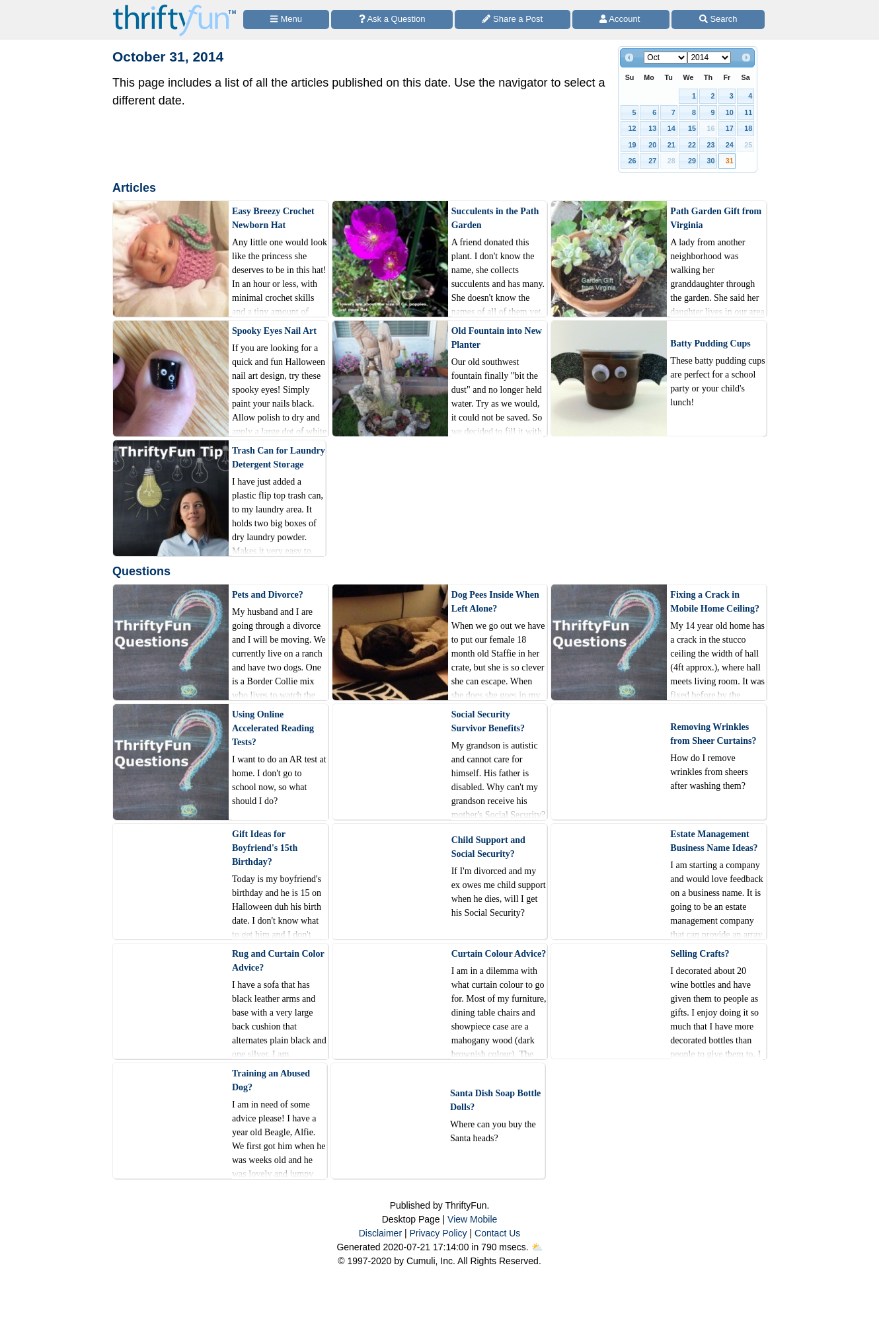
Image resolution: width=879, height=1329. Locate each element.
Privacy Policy (438, 1233)
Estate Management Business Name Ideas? (713, 841)
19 (632, 145)
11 (748, 112)
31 (730, 161)
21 (671, 145)
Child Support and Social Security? (488, 847)
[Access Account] (621, 19)
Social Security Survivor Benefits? (488, 721)
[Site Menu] (286, 19)
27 (652, 161)
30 (710, 161)
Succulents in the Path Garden (495, 218)
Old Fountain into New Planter (496, 338)
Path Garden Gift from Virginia (715, 218)
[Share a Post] (512, 19)
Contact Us (497, 1233)
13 (652, 128)
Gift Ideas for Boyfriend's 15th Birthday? (264, 848)
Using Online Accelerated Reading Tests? (273, 728)
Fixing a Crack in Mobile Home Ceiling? (714, 602)
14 (671, 128)
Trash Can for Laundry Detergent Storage (278, 457)
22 (692, 145)
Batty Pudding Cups (710, 343)
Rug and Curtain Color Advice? (278, 961)
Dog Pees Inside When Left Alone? (495, 602)
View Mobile (472, 1219)
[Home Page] (174, 7)
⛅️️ (537, 1247)
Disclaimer (380, 1233)
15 (692, 128)
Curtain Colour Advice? (499, 954)
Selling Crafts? (699, 954)
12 (632, 128)
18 (748, 128)
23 (710, 145)
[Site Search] (718, 19)
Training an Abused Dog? (271, 1080)
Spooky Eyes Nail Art (274, 331)
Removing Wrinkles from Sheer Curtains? (713, 734)
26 (632, 161)
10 (730, 112)
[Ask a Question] (392, 19)
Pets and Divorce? (267, 595)
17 (730, 128)
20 (652, 145)
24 (730, 145)
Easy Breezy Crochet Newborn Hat (273, 218)
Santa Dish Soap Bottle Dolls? (495, 1100)
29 (692, 161)
